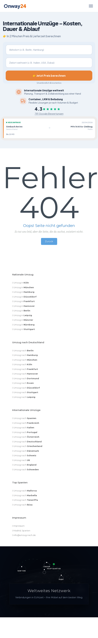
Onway (15, 6)
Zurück (49, 241)
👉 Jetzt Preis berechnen (49, 75)
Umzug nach (23, 350)
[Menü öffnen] (91, 6)
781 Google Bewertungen (49, 113)
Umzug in (21, 282)
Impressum (19, 526)
